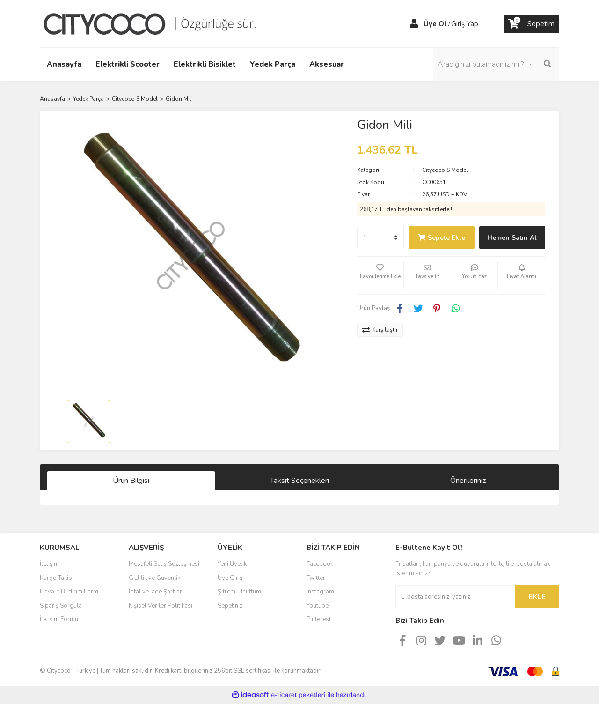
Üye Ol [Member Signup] (435, 24)
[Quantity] (380, 237)
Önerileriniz (468, 480)
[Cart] (531, 24)
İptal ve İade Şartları (156, 591)
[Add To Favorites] (380, 275)
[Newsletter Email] (455, 596)
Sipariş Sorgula (61, 605)
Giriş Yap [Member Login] (464, 24)
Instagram (320, 591)
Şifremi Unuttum (239, 591)
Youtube (318, 605)
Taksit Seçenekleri (299, 480)
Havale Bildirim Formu (71, 591)
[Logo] (157, 23)
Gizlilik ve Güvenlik (154, 578)
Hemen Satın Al (512, 237)
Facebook (320, 564)
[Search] (496, 64)
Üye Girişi (231, 578)
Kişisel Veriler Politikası (160, 605)
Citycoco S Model (445, 170)
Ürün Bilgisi (131, 480)
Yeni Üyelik (232, 564)
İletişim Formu (59, 619)
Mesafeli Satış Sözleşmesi (164, 564)
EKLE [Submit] (537, 596)
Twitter (316, 578)
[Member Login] (414, 24)
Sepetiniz (230, 605)
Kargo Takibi (56, 578)
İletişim (49, 564)
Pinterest (319, 619)
